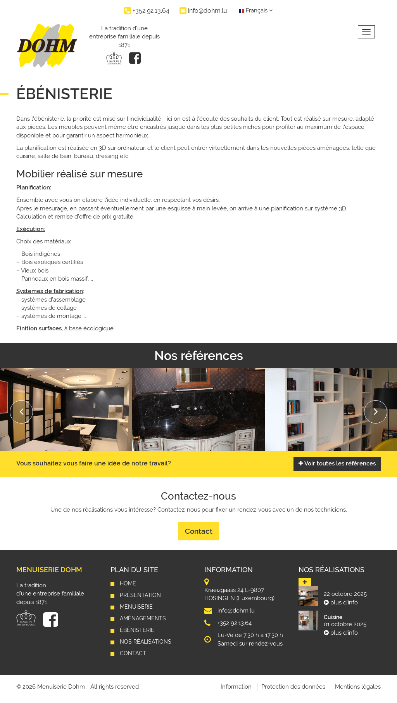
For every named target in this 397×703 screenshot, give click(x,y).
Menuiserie (136, 607)
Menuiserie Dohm (49, 570)
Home (128, 583)
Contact (198, 531)
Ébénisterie (137, 630)
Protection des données (293, 686)
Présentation (140, 595)
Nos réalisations (145, 642)
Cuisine (333, 617)
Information (236, 686)
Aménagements (143, 618)
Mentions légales (358, 686)
